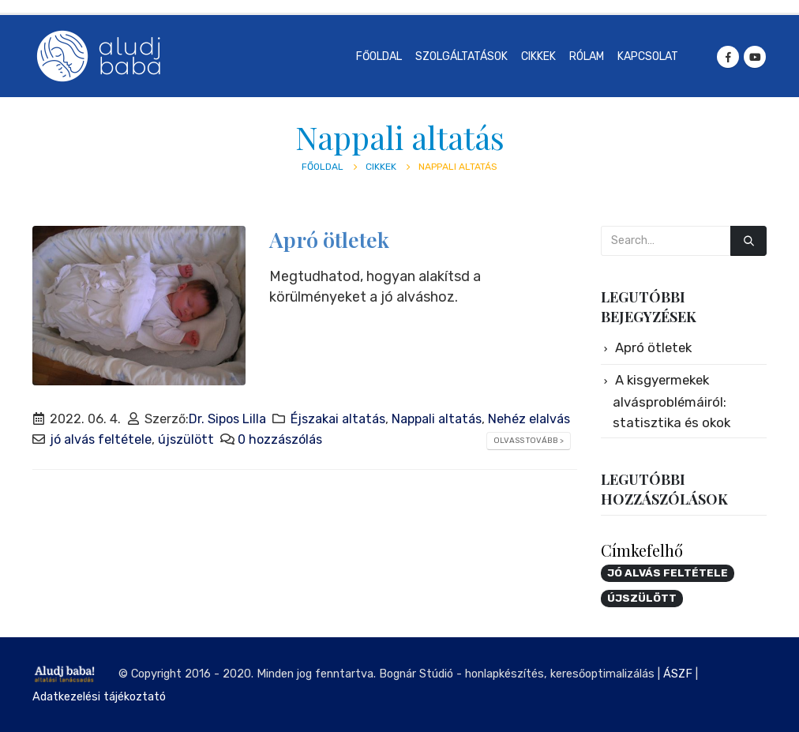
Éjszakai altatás (338, 418)
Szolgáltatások (461, 56)
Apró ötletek (329, 239)
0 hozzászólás (280, 439)
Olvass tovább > (528, 440)
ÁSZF (677, 673)
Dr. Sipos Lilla (227, 418)
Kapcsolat (647, 56)
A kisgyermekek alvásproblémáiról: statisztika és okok (671, 401)
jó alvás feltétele (101, 439)
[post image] (139, 306)
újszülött (186, 439)
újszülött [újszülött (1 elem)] (642, 597)
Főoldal (379, 56)
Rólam (586, 56)
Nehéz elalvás (529, 418)
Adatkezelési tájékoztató (99, 696)
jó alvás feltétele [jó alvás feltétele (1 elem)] (667, 572)
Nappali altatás (437, 418)
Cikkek (538, 56)
